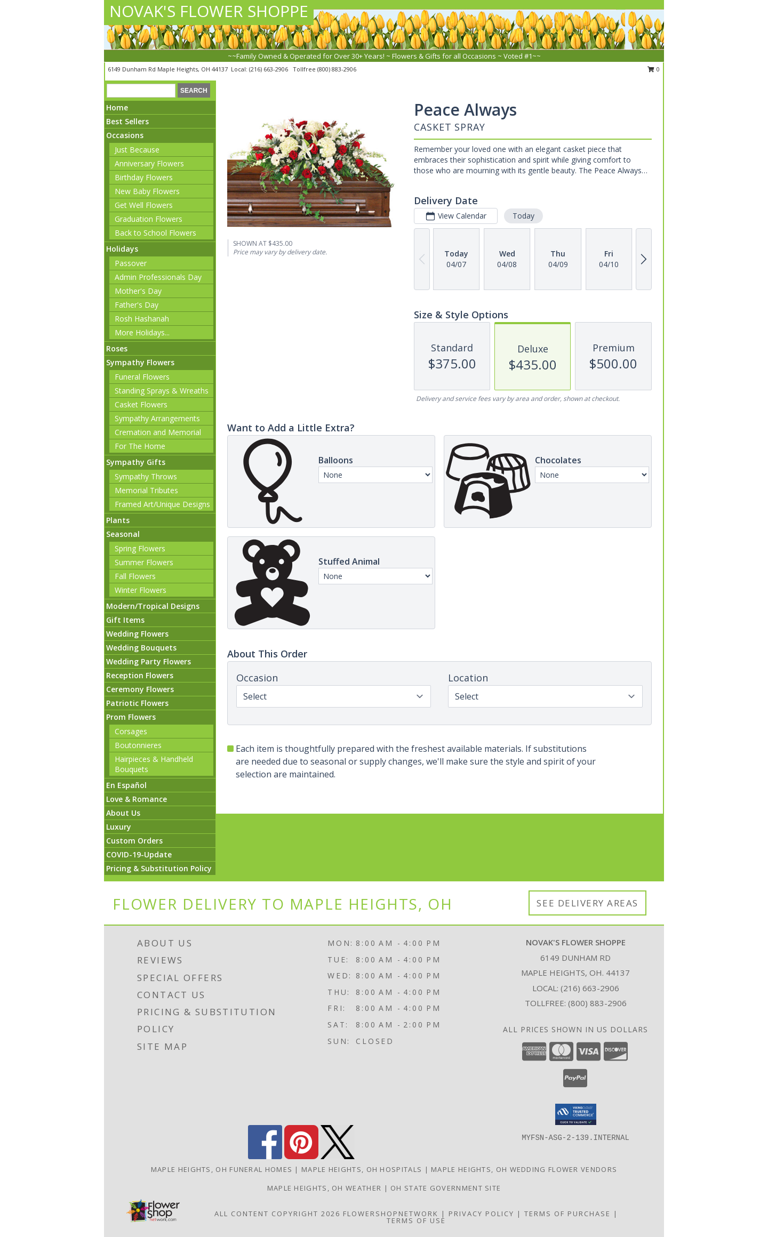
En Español (126, 785)
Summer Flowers (144, 562)
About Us (123, 813)
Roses (116, 348)
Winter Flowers (140, 590)
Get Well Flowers (144, 205)
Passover (131, 263)
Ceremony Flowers (140, 689)
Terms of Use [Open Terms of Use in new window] (416, 1220)
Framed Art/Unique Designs (162, 504)
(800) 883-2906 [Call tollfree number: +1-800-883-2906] (336, 69)
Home (117, 107)
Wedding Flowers (137, 634)
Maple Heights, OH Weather (324, 1188)
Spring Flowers (140, 548)
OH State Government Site (445, 1188)
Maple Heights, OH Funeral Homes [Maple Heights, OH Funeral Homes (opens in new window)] (221, 1169)
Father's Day (136, 305)
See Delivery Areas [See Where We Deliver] (587, 903)
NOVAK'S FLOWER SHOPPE (208, 11)
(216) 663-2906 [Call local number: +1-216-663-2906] (269, 69)
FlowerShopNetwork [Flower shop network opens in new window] (390, 1213)
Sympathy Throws (146, 476)
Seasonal (123, 534)
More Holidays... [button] (142, 332)
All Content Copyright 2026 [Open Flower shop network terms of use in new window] (277, 1213)
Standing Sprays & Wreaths (162, 390)
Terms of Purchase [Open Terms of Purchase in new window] (567, 1213)
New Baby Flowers (147, 191)
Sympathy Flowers (140, 362)
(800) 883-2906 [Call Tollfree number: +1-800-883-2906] (597, 1003)
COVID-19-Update (139, 854)
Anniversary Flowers (149, 163)
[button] (575, 1114)
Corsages (131, 731)
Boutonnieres (138, 745)
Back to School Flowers (155, 233)
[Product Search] (141, 91)
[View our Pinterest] (301, 1156)
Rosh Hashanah (142, 319)
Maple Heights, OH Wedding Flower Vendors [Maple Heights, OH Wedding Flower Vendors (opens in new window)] (524, 1169)
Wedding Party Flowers (148, 661)
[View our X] (338, 1156)
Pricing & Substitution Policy (159, 868)
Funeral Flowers (142, 377)
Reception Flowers (139, 675)
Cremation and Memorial (158, 432)
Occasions (124, 135)
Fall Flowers (135, 576)
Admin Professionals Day (158, 277)
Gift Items (125, 620)
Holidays (122, 249)
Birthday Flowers (144, 177)
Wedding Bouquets (141, 647)
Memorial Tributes (146, 490)
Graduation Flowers (148, 219)
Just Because (137, 149)
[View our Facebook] (265, 1156)
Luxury (118, 827)
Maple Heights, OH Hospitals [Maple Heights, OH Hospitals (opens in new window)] (361, 1169)
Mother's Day (138, 291)
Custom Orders (134, 841)
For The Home (140, 446)
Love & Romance (136, 799)
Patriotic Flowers (137, 703)
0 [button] (653, 69)
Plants (118, 520)
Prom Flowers (131, 717)
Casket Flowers (141, 404)
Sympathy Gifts (135, 462)
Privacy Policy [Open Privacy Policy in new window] (481, 1213)
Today (523, 216)
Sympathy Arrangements (157, 418)
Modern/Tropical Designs (152, 606)
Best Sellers (127, 121)
